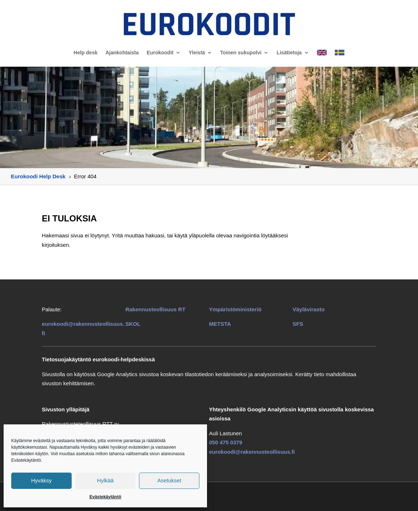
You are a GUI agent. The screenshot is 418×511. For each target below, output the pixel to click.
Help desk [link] (85, 52)
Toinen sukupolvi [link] (240, 52)
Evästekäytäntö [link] (105, 496)
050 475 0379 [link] (225, 442)
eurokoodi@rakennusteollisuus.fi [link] (252, 452)
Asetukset (169, 480)
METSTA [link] (220, 324)
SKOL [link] (133, 324)
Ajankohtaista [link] (122, 52)
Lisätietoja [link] (288, 52)
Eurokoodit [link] (160, 52)
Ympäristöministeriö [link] (235, 309)
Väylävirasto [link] (309, 309)
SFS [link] (298, 324)
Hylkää (105, 480)
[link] (209, 23)
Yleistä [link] (197, 52)
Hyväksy (41, 480)
